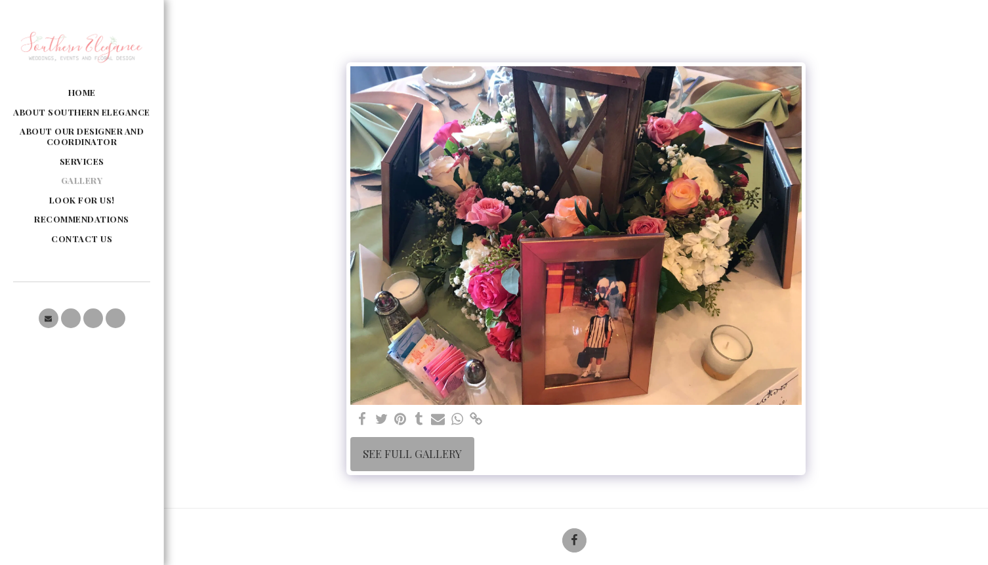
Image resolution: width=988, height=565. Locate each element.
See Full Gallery (412, 453)
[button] (48, 318)
